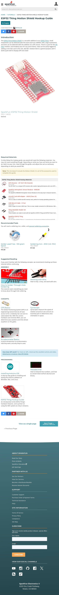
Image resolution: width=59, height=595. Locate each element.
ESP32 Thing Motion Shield (12, 41)
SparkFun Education (19, 464)
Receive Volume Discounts (20, 485)
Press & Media (16, 461)
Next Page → (49, 423)
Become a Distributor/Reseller (22, 482)
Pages (5, 23)
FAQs (13, 503)
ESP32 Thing (45, 41)
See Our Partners (17, 476)
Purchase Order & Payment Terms (23, 498)
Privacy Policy (16, 516)
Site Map (15, 522)
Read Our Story (17, 458)
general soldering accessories (39, 226)
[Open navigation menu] (2, 5)
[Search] (55, 9)
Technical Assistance (19, 500)
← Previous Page (10, 429)
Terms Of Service (17, 513)
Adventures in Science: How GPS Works (15, 354)
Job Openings (16, 467)
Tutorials (11, 15)
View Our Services (18, 479)
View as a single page (27, 424)
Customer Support (18, 495)
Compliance (16, 519)
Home (3, 15)
